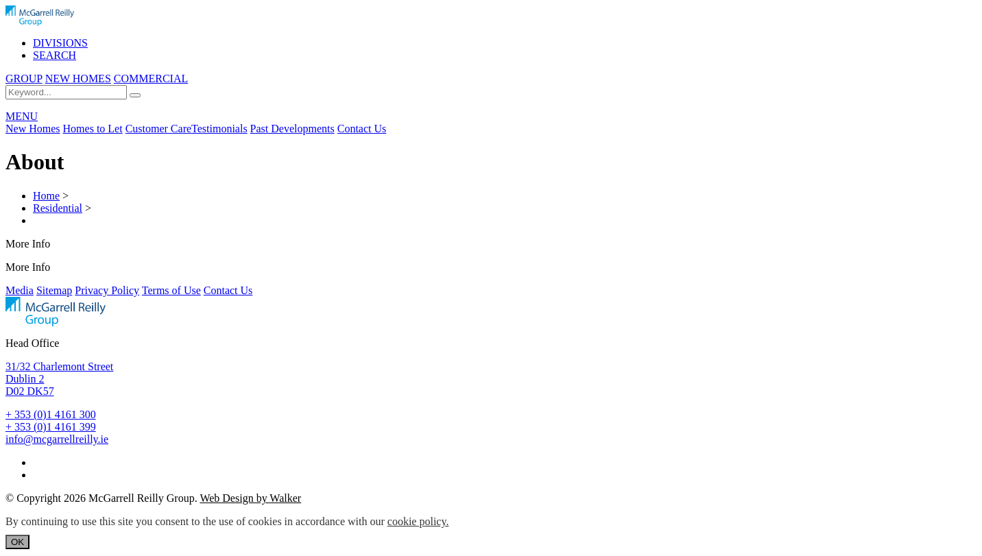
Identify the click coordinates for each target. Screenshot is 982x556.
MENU (21, 116)
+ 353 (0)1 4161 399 (50, 427)
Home (46, 196)
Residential (57, 208)
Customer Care (158, 128)
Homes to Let (93, 128)
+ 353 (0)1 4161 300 (50, 414)
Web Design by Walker (250, 498)
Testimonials (219, 128)
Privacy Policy (107, 290)
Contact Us (362, 128)
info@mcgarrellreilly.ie (56, 439)
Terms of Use (171, 290)
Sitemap (54, 290)
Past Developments (292, 128)
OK (17, 542)
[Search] (135, 95)
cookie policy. (418, 521)
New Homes (32, 128)
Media (19, 290)
